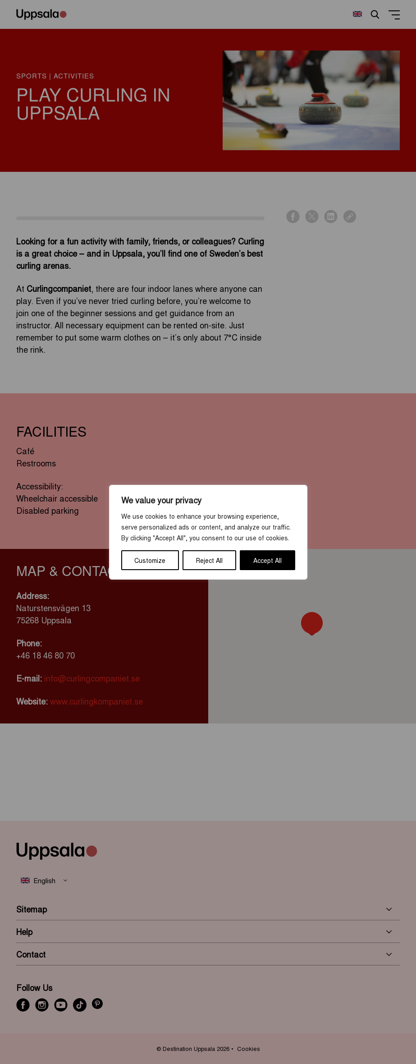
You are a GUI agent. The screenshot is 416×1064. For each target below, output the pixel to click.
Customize (149, 560)
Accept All (267, 560)
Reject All (209, 560)
